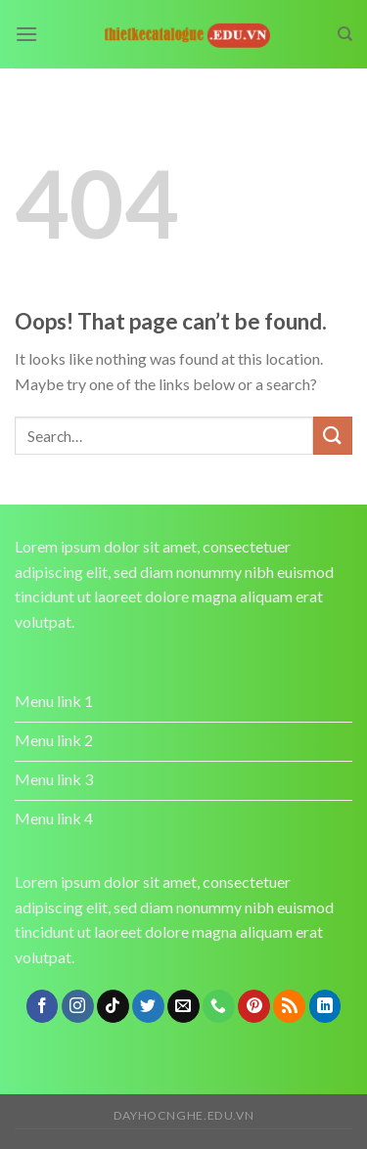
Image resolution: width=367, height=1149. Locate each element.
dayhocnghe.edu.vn (183, 1115)
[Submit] (332, 436)
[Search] (345, 34)
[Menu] (26, 34)
